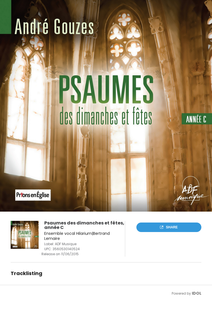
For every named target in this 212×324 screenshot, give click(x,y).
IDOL (196, 293)
